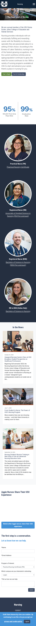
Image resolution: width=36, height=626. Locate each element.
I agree (27, 621)
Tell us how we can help (9, 579)
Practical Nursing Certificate (18, 167)
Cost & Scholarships (19, 74)
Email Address (6, 555)
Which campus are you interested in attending (16, 571)
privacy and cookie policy (13, 621)
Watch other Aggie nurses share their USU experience (18, 525)
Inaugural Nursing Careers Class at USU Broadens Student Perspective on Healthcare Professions (18, 359)
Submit (31, 590)
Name (3, 547)
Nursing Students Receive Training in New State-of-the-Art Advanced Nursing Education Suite (17, 456)
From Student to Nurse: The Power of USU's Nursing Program (17, 411)
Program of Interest (7, 563)
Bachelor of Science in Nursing (18, 311)
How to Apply (6, 74)
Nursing (20, 4)
